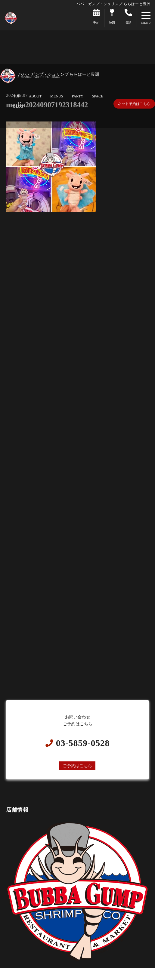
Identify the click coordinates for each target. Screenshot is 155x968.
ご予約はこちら (77, 765)
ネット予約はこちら (134, 104)
